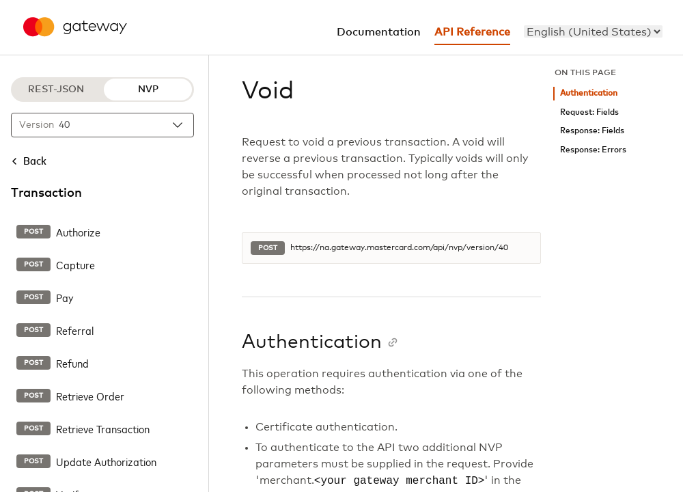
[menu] (593, 31)
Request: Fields (589, 112)
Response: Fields (592, 130)
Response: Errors (593, 150)
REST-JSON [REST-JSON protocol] (56, 89)
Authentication (588, 93)
